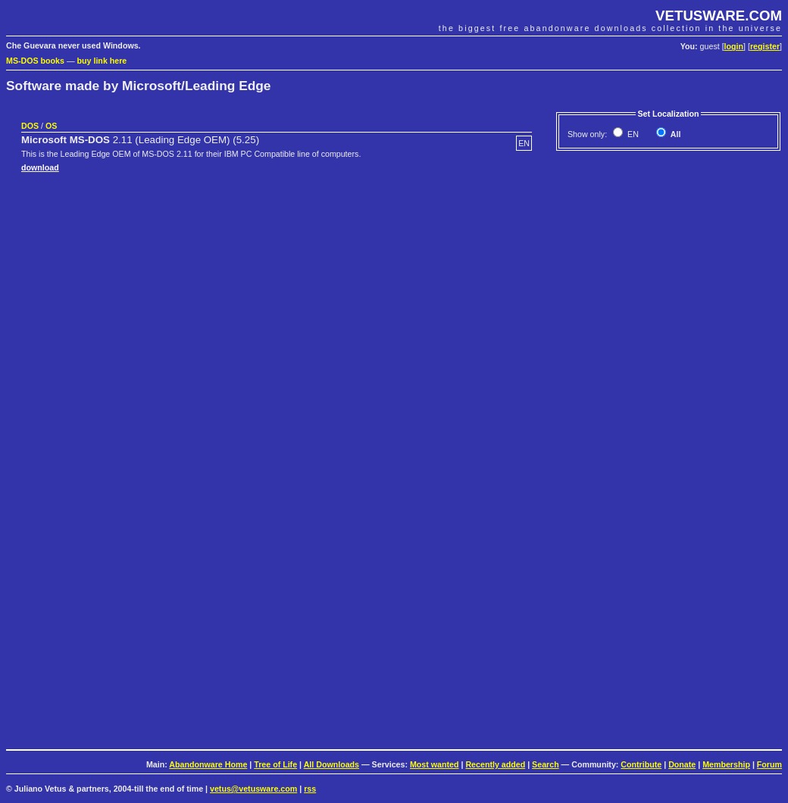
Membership (726, 764)
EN (632, 134)
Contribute (641, 764)
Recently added (495, 764)
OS (51, 125)
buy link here (102, 60)
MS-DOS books (35, 60)
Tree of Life (275, 764)
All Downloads (331, 764)
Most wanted (434, 764)
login (733, 46)
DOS (30, 125)
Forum (769, 764)
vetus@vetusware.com (253, 788)
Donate (682, 764)
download (40, 167)
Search (545, 764)
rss (310, 788)
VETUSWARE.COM (718, 15)
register (765, 46)
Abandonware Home (208, 764)
